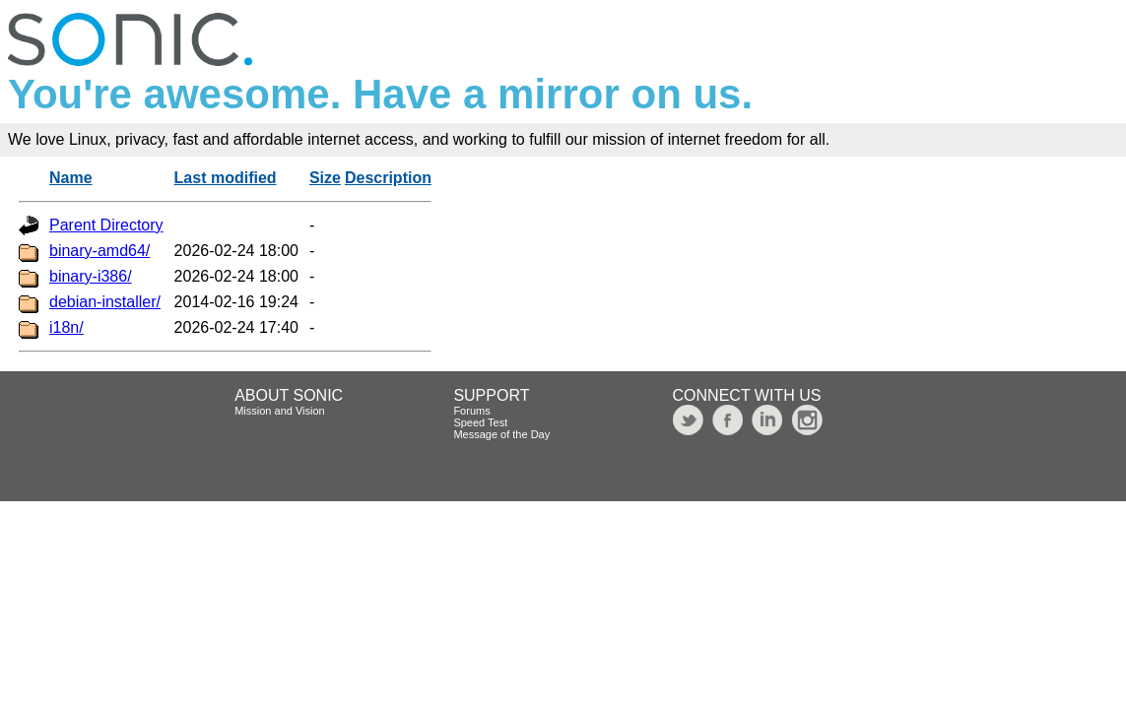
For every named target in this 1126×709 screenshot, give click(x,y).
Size (325, 177)
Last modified (225, 177)
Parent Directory (106, 225)
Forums (471, 411)
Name (71, 177)
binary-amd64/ (99, 250)
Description (388, 177)
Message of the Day (501, 434)
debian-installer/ (105, 301)
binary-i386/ (90, 276)
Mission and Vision (279, 411)
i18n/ (66, 327)
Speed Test (480, 422)
